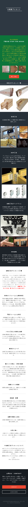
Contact (14, 25)
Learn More (14, 492)
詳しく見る (14, 76)
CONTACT (14, 487)
